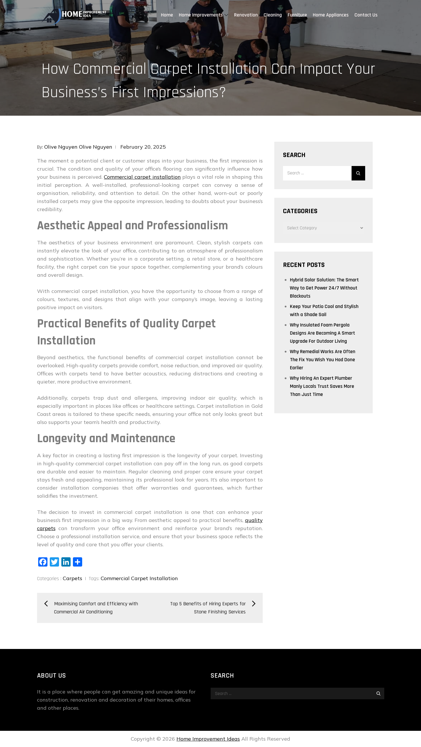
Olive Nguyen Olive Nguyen (78, 146)
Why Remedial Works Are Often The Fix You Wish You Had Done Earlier (322, 359)
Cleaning (273, 15)
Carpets (72, 578)
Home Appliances (331, 15)
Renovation (246, 15)
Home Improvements (203, 15)
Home (167, 15)
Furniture (297, 15)
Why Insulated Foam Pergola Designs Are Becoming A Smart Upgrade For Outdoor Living (322, 333)
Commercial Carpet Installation (139, 578)
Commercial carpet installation (142, 177)
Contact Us (366, 15)
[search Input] (323, 173)
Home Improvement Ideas (208, 738)
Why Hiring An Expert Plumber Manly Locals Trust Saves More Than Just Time (322, 386)
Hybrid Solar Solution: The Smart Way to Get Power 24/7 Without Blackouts (324, 287)
